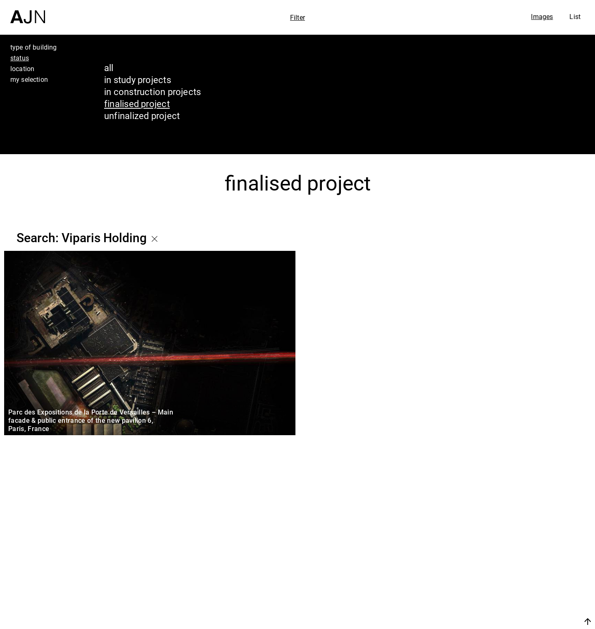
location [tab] (22, 68)
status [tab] (19, 57)
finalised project (137, 104)
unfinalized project (142, 116)
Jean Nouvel (524, 554)
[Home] (27, 12)
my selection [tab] (29, 79)
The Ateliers (523, 569)
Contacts (515, 601)
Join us (500, 621)
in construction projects (152, 92)
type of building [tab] (33, 47)
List (575, 16)
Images (542, 16)
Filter (297, 17)
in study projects (137, 80)
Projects (513, 585)
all (109, 68)
